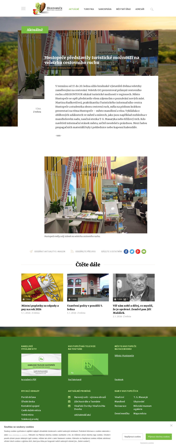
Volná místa (27, 414)
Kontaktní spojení (30, 406)
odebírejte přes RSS (85, 251)
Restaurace (120, 406)
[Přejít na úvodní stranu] (47, 9)
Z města (37, 112)
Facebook (119, 379)
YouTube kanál (74, 379)
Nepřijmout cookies (132, 437)
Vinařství (119, 397)
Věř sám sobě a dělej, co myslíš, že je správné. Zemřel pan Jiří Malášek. (133, 309)
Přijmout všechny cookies (159, 437)
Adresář (139, 9)
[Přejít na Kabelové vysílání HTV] (41, 365)
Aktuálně (74, 9)
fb (126, 251)
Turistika (89, 9)
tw (132, 251)
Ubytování (139, 401)
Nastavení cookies (147, 443)
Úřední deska (28, 401)
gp (138, 251)
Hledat (152, 9)
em (143, 251)
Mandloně (120, 401)
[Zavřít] (171, 425)
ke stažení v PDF (28, 379)
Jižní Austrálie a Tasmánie (87, 401)
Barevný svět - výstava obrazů (90, 397)
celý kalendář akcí (82, 414)
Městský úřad (123, 9)
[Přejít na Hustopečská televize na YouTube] (88, 365)
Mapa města (140, 413)
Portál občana (28, 397)
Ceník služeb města (31, 410)
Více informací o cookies (18, 435)
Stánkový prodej (29, 419)
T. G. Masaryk (141, 397)
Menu (23, 8)
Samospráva (105, 9)
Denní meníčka (122, 413)
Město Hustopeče (124, 355)
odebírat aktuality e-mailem (49, 251)
